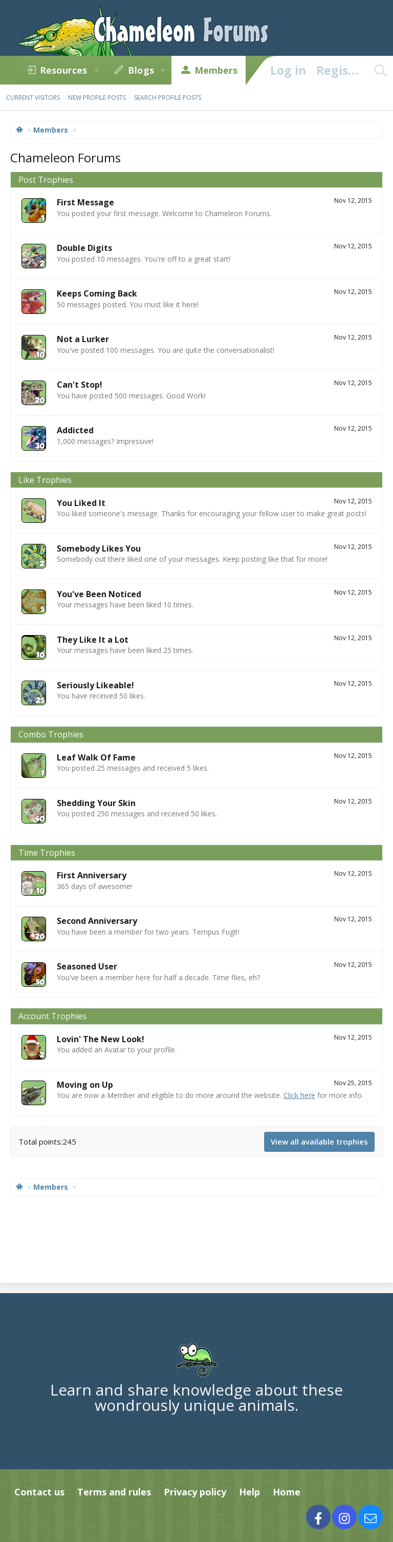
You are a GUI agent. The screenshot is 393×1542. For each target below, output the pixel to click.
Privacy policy (195, 1492)
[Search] (380, 70)
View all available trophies (319, 1141)
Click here (299, 1095)
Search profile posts (167, 97)
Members (215, 70)
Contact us (39, 1492)
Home (286, 1492)
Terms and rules (114, 1492)
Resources (63, 70)
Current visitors (33, 97)
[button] (96, 70)
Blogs (141, 70)
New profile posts (97, 97)
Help (249, 1492)
